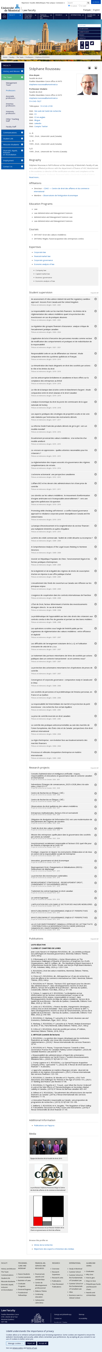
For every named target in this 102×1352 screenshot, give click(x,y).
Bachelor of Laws (24, 1280)
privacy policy (18, 1348)
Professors (29, 57)
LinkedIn (37, 123)
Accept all (42, 1343)
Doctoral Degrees (24, 1289)
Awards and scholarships (91, 1293)
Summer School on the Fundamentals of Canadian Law (76, 1277)
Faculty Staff (11, 126)
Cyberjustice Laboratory (39, 1301)
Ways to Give (91, 1281)
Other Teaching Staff (12, 120)
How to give (90, 1278)
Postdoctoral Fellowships (23, 1293)
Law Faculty (29, 10)
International (75, 1263)
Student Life (8, 138)
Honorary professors (10, 112)
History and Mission (11, 71)
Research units (57, 1278)
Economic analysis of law (44, 264)
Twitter (65, 1322)
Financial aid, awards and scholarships (40, 1276)
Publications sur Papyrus (44, 1125)
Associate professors (10, 97)
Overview (55, 1269)
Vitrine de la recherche (43, 1245)
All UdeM (82, 6)
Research (56, 1263)
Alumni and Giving (90, 1264)
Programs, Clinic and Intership (22, 1265)
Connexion (60, 3)
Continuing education (39, 1295)
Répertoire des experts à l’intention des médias (54, 1249)
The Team (19, 57)
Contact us (57, 1318)
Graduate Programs (21, 1284)
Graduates (90, 1271)
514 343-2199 (46, 106)
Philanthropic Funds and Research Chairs (93, 1286)
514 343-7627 (35, 101)
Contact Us (7, 166)
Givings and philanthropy (62, 1314)
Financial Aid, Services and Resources (40, 1265)
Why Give (89, 1274)
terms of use (32, 1348)
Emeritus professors (10, 105)
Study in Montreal (75, 1269)
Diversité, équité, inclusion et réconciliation (10, 152)
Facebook (57, 1322)
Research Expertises (56, 1273)
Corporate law (40, 252)
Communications (10, 132)
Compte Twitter (41, 126)
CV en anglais (39, 117)
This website (72, 6)
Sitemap (81, 1314)
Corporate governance (43, 260)
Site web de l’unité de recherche (47, 111)
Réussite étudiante (11, 144)
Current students (24, 1277)
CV (35, 114)
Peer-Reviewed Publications (58, 1285)
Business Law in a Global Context (75, 1296)
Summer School (75, 1272)
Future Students (24, 1274)
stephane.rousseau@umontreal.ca (43, 84)
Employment (8, 160)
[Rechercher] (88, 2)
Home (5, 57)
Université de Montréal (10, 7)
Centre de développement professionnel (41, 1285)
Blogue (37, 120)
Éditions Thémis (41, 1291)
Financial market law (42, 256)
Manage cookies (15, 1343)
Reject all (30, 1343)
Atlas (71, 1292)
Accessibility (83, 1318)
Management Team (11, 84)
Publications (56, 1281)
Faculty (11, 57)
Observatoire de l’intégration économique (60, 195)
